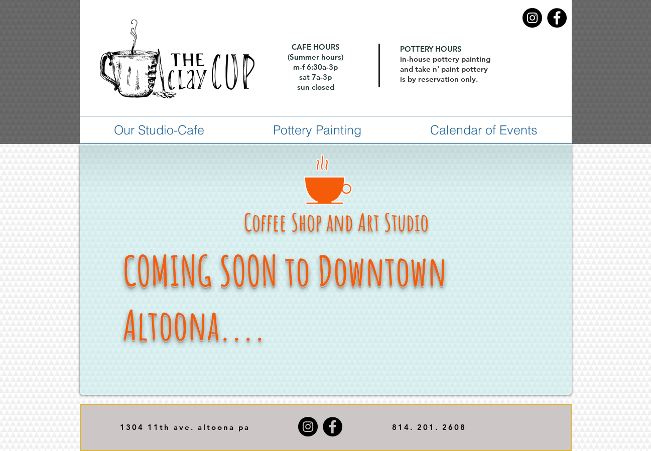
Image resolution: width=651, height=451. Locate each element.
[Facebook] (557, 18)
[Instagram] (532, 18)
